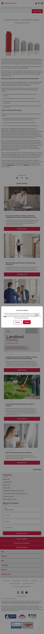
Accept (27, 322)
